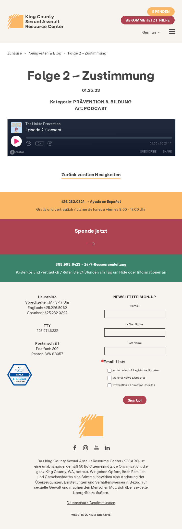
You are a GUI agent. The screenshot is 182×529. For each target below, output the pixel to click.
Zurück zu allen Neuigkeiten (91, 174)
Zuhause (14, 53)
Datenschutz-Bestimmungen (91, 502)
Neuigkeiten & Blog (45, 53)
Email (135, 306)
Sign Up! (135, 400)
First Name (136, 324)
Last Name (135, 343)
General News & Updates (129, 377)
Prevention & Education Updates (134, 384)
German (149, 32)
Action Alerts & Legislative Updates (136, 370)
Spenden (161, 11)
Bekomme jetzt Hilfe (148, 20)
